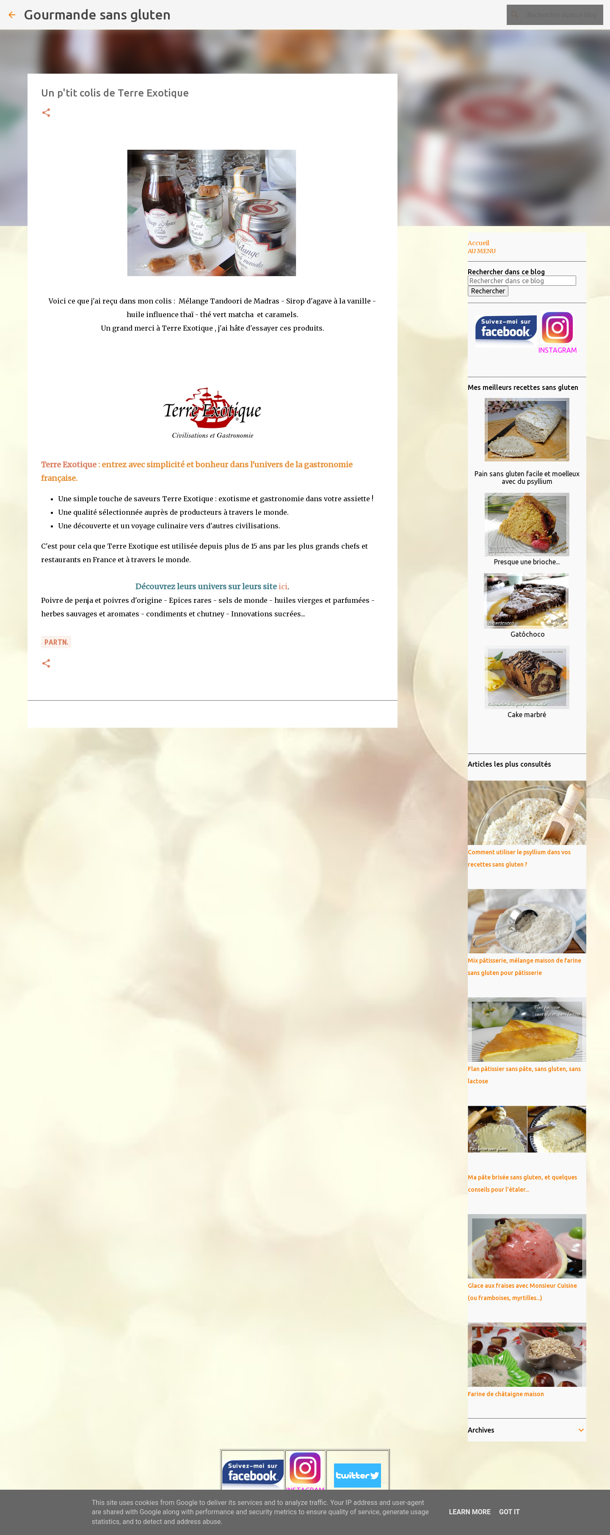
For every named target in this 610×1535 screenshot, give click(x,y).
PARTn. (56, 642)
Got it (509, 1512)
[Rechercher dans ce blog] (558, 15)
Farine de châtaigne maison (506, 1394)
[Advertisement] (441, 366)
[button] (46, 113)
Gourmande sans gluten (97, 14)
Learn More (470, 1512)
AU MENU (482, 251)
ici (283, 586)
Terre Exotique (69, 464)
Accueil (478, 243)
